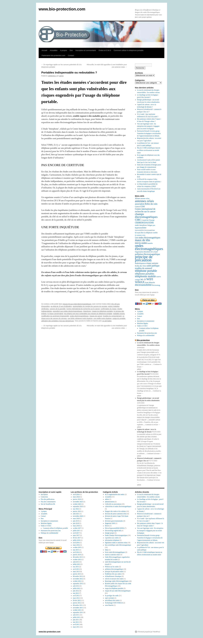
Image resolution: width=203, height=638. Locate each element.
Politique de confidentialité (145, 335)
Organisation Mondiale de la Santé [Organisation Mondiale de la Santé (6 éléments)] (146, 252)
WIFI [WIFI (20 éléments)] (149, 279)
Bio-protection (143, 340)
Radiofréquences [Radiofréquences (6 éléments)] (140, 263)
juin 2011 (76, 620)
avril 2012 (76, 596)
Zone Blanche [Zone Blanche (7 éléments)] (150, 282)
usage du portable (118, 318)
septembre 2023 (78, 506)
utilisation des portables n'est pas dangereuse (57, 321)
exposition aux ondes (111, 538)
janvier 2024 (77, 499)
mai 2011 (76, 622)
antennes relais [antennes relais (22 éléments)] (144, 201)
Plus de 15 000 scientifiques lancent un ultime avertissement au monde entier (148, 150)
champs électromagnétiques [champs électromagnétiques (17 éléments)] (146, 215)
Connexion (44, 497)
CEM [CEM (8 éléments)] (142, 206)
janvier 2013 (77, 574)
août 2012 (76, 586)
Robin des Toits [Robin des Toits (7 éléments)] (140, 266)
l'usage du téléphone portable (102, 311)
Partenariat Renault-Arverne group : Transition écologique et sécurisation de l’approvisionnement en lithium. (149, 133)
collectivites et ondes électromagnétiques (118, 506)
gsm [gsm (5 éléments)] (154, 225)
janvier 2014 (77, 555)
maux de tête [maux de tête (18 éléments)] (142, 240)
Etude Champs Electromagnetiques (116, 535)
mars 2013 (76, 571)
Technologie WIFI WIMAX (114, 603)
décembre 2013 (78, 557)
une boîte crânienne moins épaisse (80, 318)
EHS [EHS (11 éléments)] (151, 222)
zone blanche (109, 605)
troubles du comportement (112, 316)
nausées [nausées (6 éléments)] (150, 243)
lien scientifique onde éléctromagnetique (118, 545)
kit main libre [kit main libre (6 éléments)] (139, 233)
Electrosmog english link (113, 530)
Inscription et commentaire (85, 50)
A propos (63, 50)
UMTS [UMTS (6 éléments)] (158, 277)
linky (106, 550)
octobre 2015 (77, 547)
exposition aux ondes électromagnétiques (67, 311)
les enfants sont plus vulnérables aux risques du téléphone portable (88, 314)
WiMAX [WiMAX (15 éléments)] (139, 282)
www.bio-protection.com (62, 9)
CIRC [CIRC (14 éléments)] (138, 219)
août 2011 (76, 615)
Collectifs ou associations (113, 504)
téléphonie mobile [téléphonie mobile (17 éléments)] (145, 276)
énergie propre (109, 533)
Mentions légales (142, 323)
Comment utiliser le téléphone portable (128, 50)
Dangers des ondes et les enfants (115, 511)
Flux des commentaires (48, 502)
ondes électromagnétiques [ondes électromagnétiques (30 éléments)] (149, 247)
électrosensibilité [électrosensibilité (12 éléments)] (143, 285)
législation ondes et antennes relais (116, 543)
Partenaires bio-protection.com (53, 55)
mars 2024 (76, 497)
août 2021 (76, 514)
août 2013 (76, 562)
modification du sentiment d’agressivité (55, 316)
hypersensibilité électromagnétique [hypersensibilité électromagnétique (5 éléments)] (145, 230)
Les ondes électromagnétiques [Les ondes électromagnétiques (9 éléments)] (147, 237)
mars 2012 (76, 598)
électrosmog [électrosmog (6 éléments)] (156, 285)
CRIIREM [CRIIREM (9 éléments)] (139, 222)
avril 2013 (76, 569)
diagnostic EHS (110, 523)
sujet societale (109, 598)
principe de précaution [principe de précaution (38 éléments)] (143, 258)
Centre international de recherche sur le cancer (83, 309)
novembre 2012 (78, 579)
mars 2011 (76, 627)
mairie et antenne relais (112, 555)
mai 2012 (76, 593)
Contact (71, 55)
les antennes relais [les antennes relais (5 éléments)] (140, 235)
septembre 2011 (78, 612)
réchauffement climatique (113, 576)
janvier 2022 (77, 511)
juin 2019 (76, 521)
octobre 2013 (77, 559)
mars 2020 (76, 518)
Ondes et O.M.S (105, 50)
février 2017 (77, 538)
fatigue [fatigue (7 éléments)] (149, 225)
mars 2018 (76, 526)
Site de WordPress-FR (48, 504)
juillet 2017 (76, 530)
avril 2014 (76, 552)
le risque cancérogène (55, 314)
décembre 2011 (78, 605)
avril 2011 (76, 624)
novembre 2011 (78, 608)
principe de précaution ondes (114, 571)
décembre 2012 (78, 576)
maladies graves (119, 314)
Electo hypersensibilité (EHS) (114, 528)
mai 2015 (76, 550)
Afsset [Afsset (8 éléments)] (137, 198)
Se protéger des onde (111, 596)
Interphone (87, 311)
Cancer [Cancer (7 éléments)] (137, 207)
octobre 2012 (77, 581)
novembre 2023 (78, 502)
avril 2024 (76, 494)
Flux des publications (48, 499)
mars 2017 (76, 535)
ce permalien (107, 321)
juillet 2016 (76, 540)
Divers (107, 526)
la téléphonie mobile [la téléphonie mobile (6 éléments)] (151, 233)
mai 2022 (76, 509)
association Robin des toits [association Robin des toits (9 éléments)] (146, 204)
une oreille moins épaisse (102, 318)
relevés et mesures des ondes (114, 579)
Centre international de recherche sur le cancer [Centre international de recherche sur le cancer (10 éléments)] (145, 210)
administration (109, 502)
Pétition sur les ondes (112, 567)
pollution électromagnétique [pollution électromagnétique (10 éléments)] (147, 254)
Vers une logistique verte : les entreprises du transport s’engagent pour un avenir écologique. (148, 126)
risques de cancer (95, 316)
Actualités (53, 50)
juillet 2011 (76, 617)
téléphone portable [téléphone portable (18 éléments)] (146, 270)
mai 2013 (76, 567)
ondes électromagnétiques (79, 316)
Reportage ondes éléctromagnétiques (117, 581)
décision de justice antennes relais (116, 514)
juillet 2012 (76, 588)
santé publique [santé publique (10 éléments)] (153, 265)
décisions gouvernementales (114, 521)
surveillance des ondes (112, 600)
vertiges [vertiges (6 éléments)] (137, 280)
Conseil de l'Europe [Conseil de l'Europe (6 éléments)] (147, 220)
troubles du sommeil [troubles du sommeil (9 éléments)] (143, 268)
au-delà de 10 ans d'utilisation (61, 306)
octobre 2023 (77, 504)
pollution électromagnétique (114, 569)
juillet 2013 (76, 564)
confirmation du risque (108, 309)
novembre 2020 (78, 516)
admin (61, 76)
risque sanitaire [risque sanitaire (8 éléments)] (152, 263)
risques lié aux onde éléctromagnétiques (77, 304)
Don (71, 50)
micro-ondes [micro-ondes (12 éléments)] (141, 243)
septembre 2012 (78, 583)
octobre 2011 (77, 610)
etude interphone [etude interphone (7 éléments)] (141, 225)
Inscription (44, 494)
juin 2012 (76, 591)
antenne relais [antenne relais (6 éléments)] (144, 199)
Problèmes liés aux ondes (113, 574)
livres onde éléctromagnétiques (115, 552)
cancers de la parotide (58, 309)
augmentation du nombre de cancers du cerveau (90, 306)
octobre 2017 (77, 528)
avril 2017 (76, 533)
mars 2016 (76, 545)
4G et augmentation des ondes (114, 494)
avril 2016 (76, 543)
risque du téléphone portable (114, 588)
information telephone (112, 540)
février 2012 (77, 600)
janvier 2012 (77, 603)
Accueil (44, 50)
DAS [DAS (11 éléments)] (146, 222)
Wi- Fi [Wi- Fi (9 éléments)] (143, 279)
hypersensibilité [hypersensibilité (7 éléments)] (140, 228)
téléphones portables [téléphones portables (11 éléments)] (144, 273)
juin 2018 (76, 523)
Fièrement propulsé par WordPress (149, 632)
